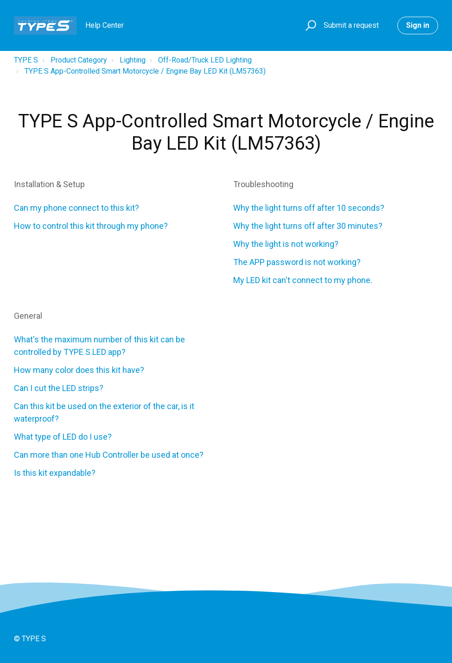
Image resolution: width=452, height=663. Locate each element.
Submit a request (351, 25)
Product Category (79, 60)
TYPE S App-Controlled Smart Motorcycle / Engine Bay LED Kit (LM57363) (145, 71)
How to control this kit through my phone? (91, 226)
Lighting (133, 60)
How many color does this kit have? (79, 370)
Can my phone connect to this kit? (76, 208)
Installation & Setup (49, 184)
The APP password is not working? (297, 262)
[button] (309, 25)
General (28, 316)
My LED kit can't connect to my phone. (302, 280)
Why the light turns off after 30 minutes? (307, 226)
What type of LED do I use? (63, 437)
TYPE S (26, 60)
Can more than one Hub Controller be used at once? (109, 455)
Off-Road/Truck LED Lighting (205, 60)
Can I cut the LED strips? (58, 388)
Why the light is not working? (285, 244)
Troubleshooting (263, 184)
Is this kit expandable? (54, 473)
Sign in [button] (417, 25)
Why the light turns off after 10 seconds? (308, 208)
